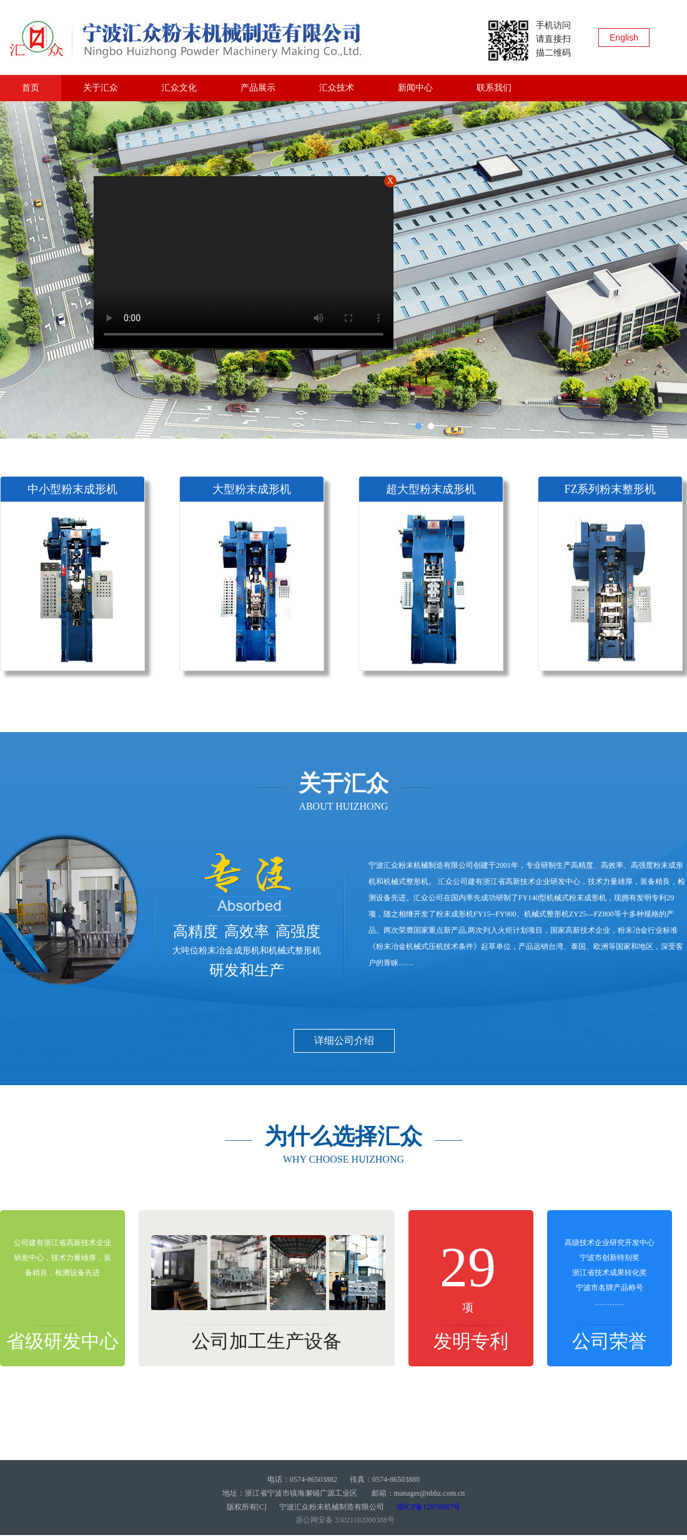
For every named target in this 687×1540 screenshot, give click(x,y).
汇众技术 (336, 87)
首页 (30, 87)
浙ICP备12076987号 (429, 1507)
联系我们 (494, 87)
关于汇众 (100, 87)
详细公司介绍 (344, 1040)
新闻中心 (415, 87)
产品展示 (257, 87)
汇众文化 (179, 87)
